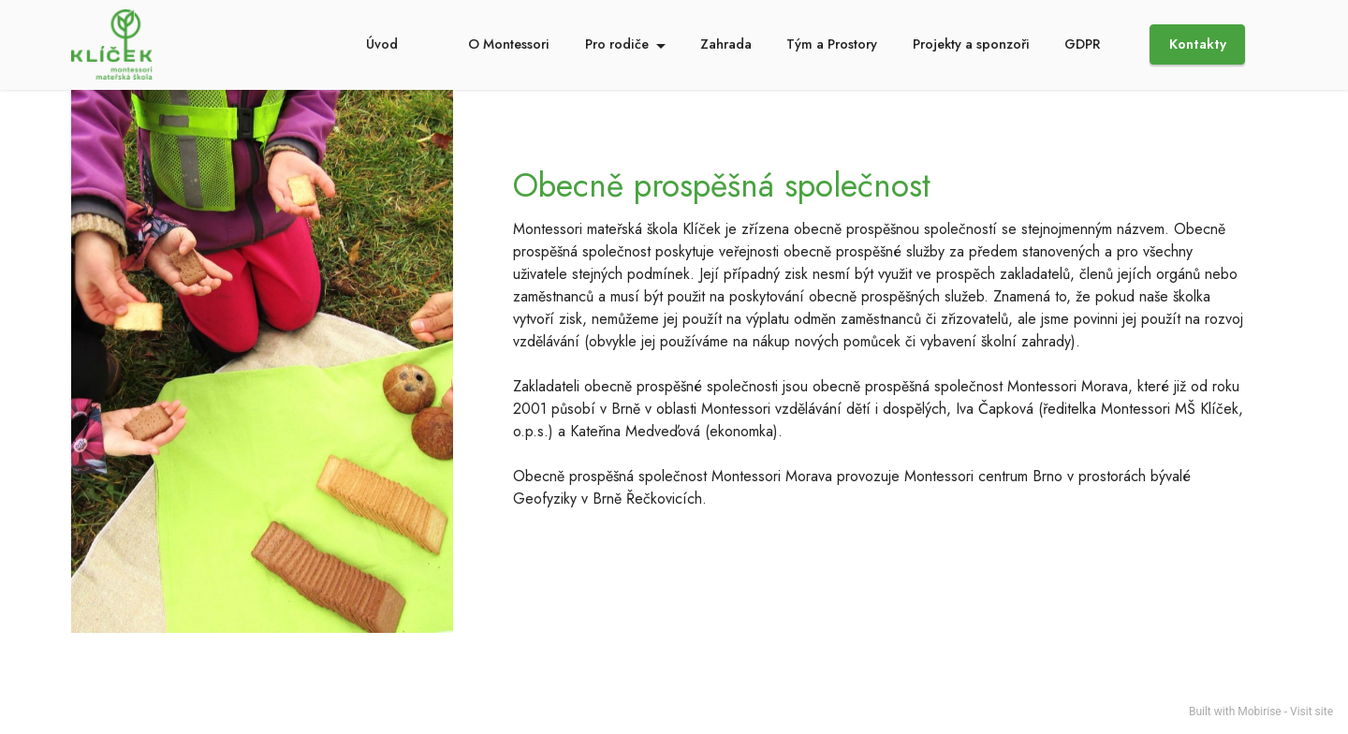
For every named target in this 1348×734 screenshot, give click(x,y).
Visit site (1311, 711)
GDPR (1082, 44)
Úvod (382, 44)
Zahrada (726, 44)
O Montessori (508, 44)
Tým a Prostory (831, 44)
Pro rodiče (617, 44)
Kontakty (1197, 44)
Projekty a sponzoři (971, 44)
